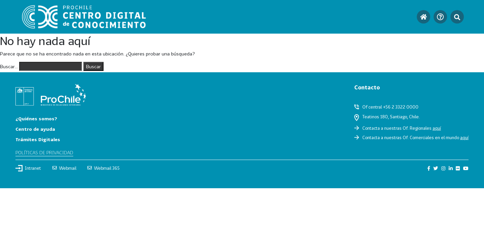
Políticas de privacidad (44, 152)
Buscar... (9, 66)
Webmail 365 (103, 168)
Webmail (64, 168)
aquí (437, 128)
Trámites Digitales (37, 139)
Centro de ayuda (35, 129)
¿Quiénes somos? (36, 118)
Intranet (28, 168)
